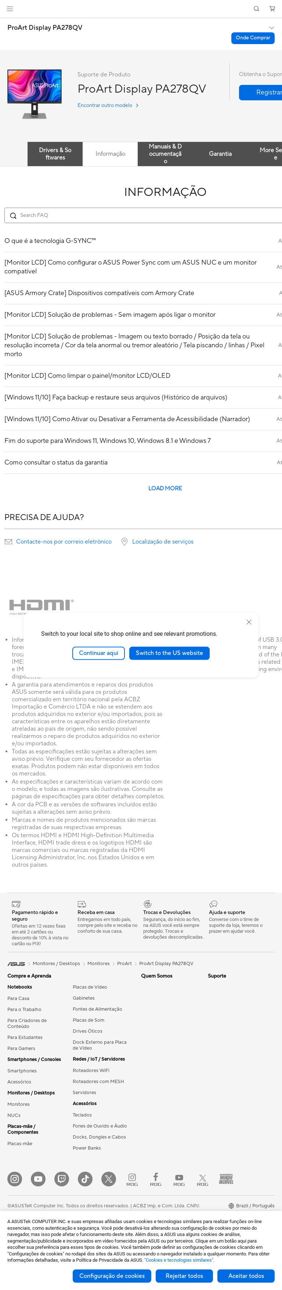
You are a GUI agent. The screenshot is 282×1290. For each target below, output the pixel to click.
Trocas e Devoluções (163, 1154)
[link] (141, 9)
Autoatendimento (160, 1176)
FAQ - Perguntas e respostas (161, 1140)
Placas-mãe (19, 1144)
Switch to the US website (169, 653)
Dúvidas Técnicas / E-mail (168, 1098)
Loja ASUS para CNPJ (164, 1026)
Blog (146, 1048)
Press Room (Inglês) (162, 987)
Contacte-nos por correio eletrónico (64, 541)
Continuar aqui (98, 653)
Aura (213, 1009)
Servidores (84, 1093)
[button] (10, 9)
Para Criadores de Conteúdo (27, 1023)
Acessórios (19, 1082)
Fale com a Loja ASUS (164, 1165)
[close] (249, 622)
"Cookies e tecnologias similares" (178, 1260)
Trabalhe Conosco (161, 1037)
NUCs (14, 1115)
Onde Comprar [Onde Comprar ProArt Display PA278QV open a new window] (253, 38)
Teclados (82, 1115)
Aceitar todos (246, 1276)
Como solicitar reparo (165, 1071)
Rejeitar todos (184, 1276)
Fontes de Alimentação (97, 1009)
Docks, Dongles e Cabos (99, 1137)
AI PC (214, 987)
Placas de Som (88, 1020)
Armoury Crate (224, 998)
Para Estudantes (25, 1037)
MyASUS (151, 1187)
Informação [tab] (110, 154)
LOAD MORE (165, 488)
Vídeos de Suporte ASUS (168, 1126)
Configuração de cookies (112, 1276)
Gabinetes (84, 998)
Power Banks (87, 1148)
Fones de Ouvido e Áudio (100, 1126)
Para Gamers (21, 1048)
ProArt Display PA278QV (45, 28)
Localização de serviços (163, 541)
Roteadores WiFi (91, 1071)
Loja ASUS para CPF (163, 1015)
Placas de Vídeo (90, 987)
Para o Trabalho (24, 1010)
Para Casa (18, 998)
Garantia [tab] (220, 154)
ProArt (124, 964)
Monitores (18, 1104)
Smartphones (22, 1071)
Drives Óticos (87, 1031)
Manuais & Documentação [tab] (165, 154)
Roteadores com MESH (98, 1082)
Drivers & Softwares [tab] (55, 154)
